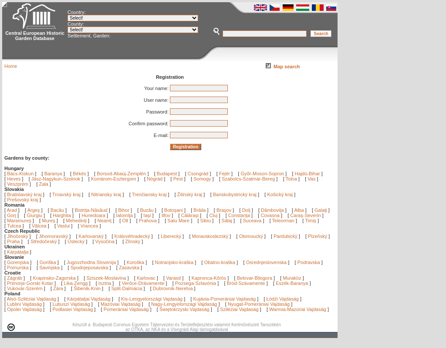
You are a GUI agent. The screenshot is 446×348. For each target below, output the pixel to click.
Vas (311, 178)
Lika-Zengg (76, 283)
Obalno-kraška (220, 262)
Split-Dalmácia (126, 288)
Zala (43, 184)
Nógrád (154, 178)
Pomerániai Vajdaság (126, 309)
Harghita (62, 215)
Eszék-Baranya (292, 283)
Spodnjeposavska (89, 267)
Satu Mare (179, 220)
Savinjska (49, 267)
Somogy (202, 178)
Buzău (147, 210)
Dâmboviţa (273, 210)
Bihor (124, 210)
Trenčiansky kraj (149, 194)
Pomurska (18, 267)
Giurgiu (35, 215)
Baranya (53, 173)
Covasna (270, 215)
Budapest (167, 173)
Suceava (253, 220)
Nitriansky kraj (106, 194)
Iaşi (147, 215)
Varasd (173, 278)
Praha (13, 241)
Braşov (224, 210)
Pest (178, 178)
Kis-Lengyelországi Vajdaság (151, 298)
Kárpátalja (18, 251)
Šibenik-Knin (87, 288)
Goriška (48, 262)
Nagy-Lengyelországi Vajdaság (184, 304)
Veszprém (17, 184)
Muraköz (292, 278)
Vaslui (64, 225)
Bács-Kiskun (20, 173)
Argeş (34, 210)
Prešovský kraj (22, 199)
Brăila (200, 210)
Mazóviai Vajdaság (121, 304)
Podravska (308, 262)
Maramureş (20, 220)
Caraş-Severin (306, 215)
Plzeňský (317, 236)
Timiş (311, 220)
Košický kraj (280, 194)
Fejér (224, 173)
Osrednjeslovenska (266, 262)
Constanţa (239, 215)
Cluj (214, 215)
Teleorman (284, 220)
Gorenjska (18, 262)
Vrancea (90, 225)
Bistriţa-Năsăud (92, 210)
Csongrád (198, 173)
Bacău (58, 210)
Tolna (291, 178)
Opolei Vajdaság (24, 309)
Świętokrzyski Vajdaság (184, 309)
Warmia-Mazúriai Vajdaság (297, 309)
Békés (79, 173)
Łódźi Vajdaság (283, 298)
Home (10, 66)
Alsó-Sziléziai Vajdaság (32, 298)
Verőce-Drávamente (143, 283)
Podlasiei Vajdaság (73, 309)
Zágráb (15, 278)
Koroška (135, 262)
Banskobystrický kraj (235, 194)
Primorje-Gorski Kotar (30, 283)
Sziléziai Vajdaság (239, 309)
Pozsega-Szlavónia (195, 283)
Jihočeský (17, 236)
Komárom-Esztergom (113, 178)
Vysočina (105, 241)
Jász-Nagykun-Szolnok (56, 178)
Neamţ (104, 220)
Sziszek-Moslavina (106, 278)
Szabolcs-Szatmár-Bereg (248, 178)
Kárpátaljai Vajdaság (89, 298)
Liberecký (171, 236)
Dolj (247, 210)
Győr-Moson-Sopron (262, 173)
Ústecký (76, 241)
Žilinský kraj (190, 194)
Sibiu (206, 220)
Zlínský (132, 241)
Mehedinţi (77, 220)
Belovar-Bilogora (254, 278)
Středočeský (43, 241)
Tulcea (15, 225)
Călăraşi (190, 215)
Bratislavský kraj (24, 194)
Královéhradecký (132, 236)
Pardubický (285, 236)
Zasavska (129, 267)
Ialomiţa (125, 215)
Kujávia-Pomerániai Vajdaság (224, 298)
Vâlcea (40, 225)
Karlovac (146, 278)
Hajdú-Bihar (307, 173)
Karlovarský (91, 236)
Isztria (104, 283)
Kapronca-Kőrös (209, 278)
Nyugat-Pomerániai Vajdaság (259, 304)
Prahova (148, 220)
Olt (125, 220)
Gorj (12, 215)
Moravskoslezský (210, 236)
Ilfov (167, 215)
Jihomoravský (53, 236)
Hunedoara (94, 215)
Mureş (49, 220)
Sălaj (228, 220)
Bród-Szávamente (246, 283)
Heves (13, 178)
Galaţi (321, 210)
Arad (12, 210)
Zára (58, 288)
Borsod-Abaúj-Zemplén (121, 173)
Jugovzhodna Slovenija (91, 262)
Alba (299, 210)
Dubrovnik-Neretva (173, 288)
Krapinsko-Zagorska (54, 278)
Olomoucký (251, 236)
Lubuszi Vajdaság (71, 304)
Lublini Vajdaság (24, 304)
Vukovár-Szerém (25, 288)
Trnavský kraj (67, 194)
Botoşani (174, 210)
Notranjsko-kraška (174, 262)
